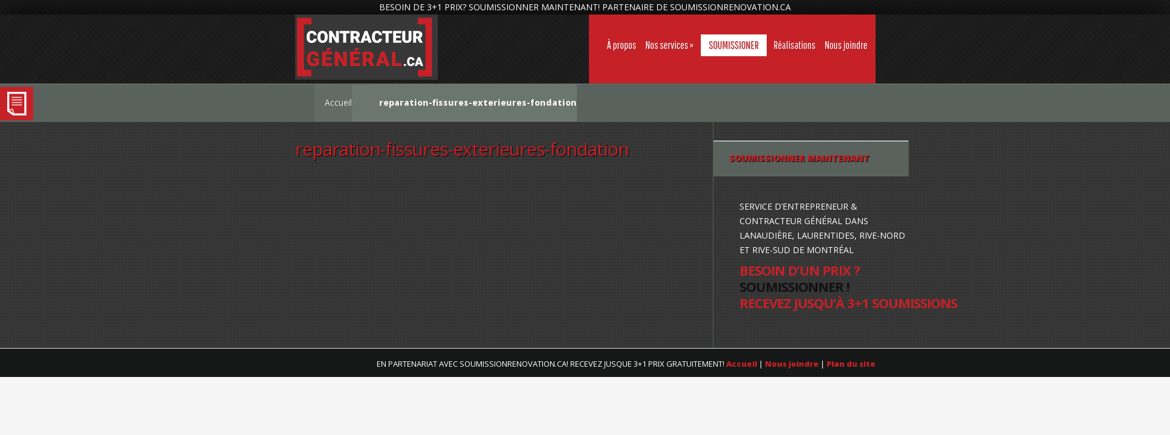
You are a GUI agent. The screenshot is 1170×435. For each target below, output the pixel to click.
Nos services (666, 45)
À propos (621, 45)
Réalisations (795, 45)
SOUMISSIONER (734, 45)
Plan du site (851, 363)
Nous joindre (846, 45)
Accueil (338, 102)
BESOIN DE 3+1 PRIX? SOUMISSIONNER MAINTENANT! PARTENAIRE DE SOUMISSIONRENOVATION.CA (585, 7)
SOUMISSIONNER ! (794, 286)
